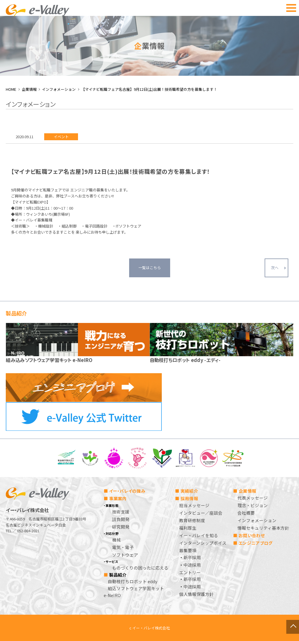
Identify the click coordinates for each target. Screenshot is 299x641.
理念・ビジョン (252, 505)
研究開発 (120, 527)
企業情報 (29, 89)
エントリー (190, 572)
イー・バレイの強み (127, 491)
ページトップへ (279, 621)
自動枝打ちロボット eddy (132, 581)
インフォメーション (59, 89)
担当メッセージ (194, 505)
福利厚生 (187, 528)
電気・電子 (123, 547)
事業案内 (118, 498)
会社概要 (246, 513)
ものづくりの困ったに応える (140, 568)
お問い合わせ (252, 535)
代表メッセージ (252, 498)
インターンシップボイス (202, 543)
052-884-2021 (28, 530)
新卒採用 (192, 557)
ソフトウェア (125, 555)
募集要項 (187, 550)
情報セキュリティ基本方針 (263, 528)
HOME (11, 89)
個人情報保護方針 (196, 594)
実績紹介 (189, 491)
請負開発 (120, 519)
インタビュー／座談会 (200, 513)
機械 (116, 540)
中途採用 (192, 565)
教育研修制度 (192, 520)
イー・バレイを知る (198, 535)
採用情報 (189, 498)
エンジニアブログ (255, 543)
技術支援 (120, 512)
